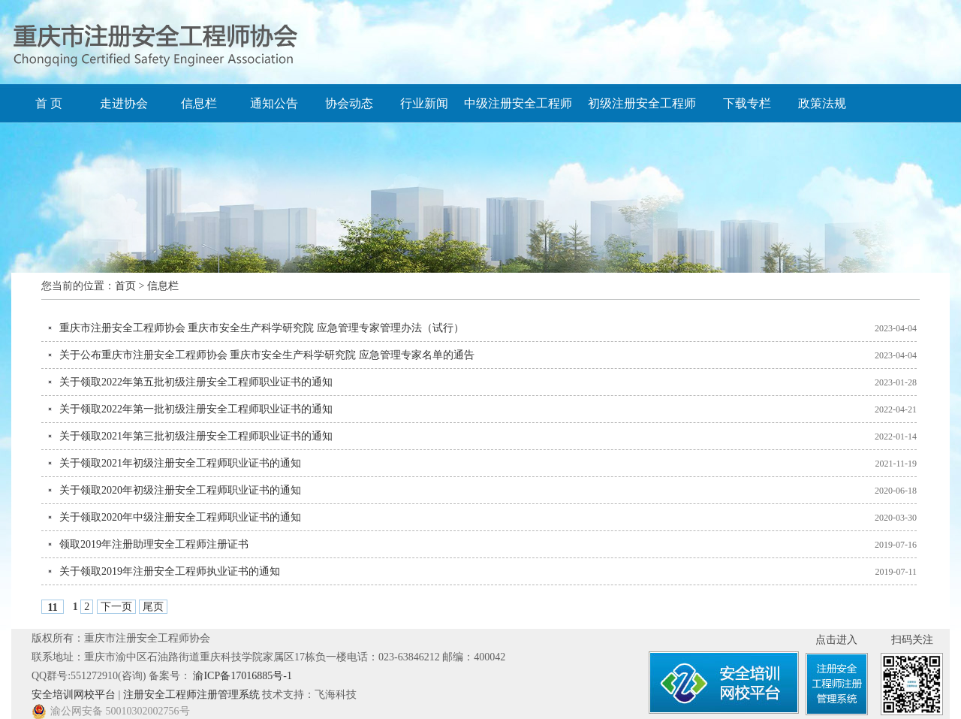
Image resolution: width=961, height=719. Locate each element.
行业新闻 (424, 103)
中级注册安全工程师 (518, 103)
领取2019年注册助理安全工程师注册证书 (154, 544)
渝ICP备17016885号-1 (242, 675)
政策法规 (822, 103)
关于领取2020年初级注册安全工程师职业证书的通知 (180, 490)
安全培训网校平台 (74, 694)
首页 (125, 286)
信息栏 (199, 103)
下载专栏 (747, 103)
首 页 (48, 103)
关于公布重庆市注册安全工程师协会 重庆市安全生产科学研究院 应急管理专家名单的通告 (266, 355)
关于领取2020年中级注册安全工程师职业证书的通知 (180, 517)
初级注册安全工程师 (642, 103)
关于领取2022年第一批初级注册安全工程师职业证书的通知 (196, 409)
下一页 (116, 606)
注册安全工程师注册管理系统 (191, 694)
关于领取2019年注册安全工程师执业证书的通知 (169, 571)
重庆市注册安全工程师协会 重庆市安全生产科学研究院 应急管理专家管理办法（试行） (261, 328)
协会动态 (349, 103)
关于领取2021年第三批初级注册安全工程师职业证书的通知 (196, 436)
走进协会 (124, 103)
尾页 (153, 606)
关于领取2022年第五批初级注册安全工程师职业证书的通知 (196, 382)
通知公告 (274, 103)
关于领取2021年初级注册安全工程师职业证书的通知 (180, 463)
